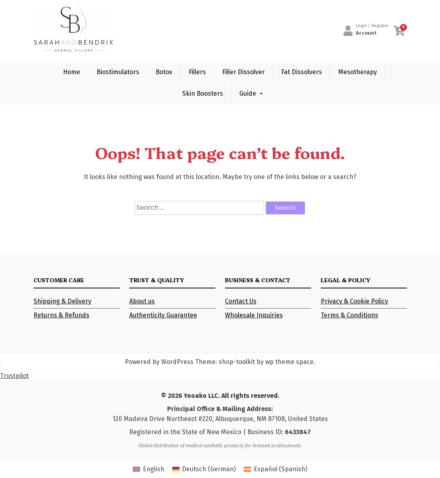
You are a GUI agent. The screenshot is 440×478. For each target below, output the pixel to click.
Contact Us (241, 301)
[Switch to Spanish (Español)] (275, 469)
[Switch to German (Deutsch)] (204, 469)
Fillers (197, 72)
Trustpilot (14, 376)
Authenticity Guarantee (163, 315)
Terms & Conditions (349, 315)
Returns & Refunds (61, 315)
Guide (247, 93)
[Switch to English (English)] (148, 469)
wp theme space (289, 362)
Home (71, 72)
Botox (164, 72)
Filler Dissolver (243, 72)
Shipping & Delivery (62, 301)
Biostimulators (118, 72)
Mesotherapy (357, 72)
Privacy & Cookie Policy (354, 301)
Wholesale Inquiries (254, 315)
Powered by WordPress (159, 362)
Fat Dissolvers (301, 72)
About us (142, 301)
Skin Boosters (202, 93)
